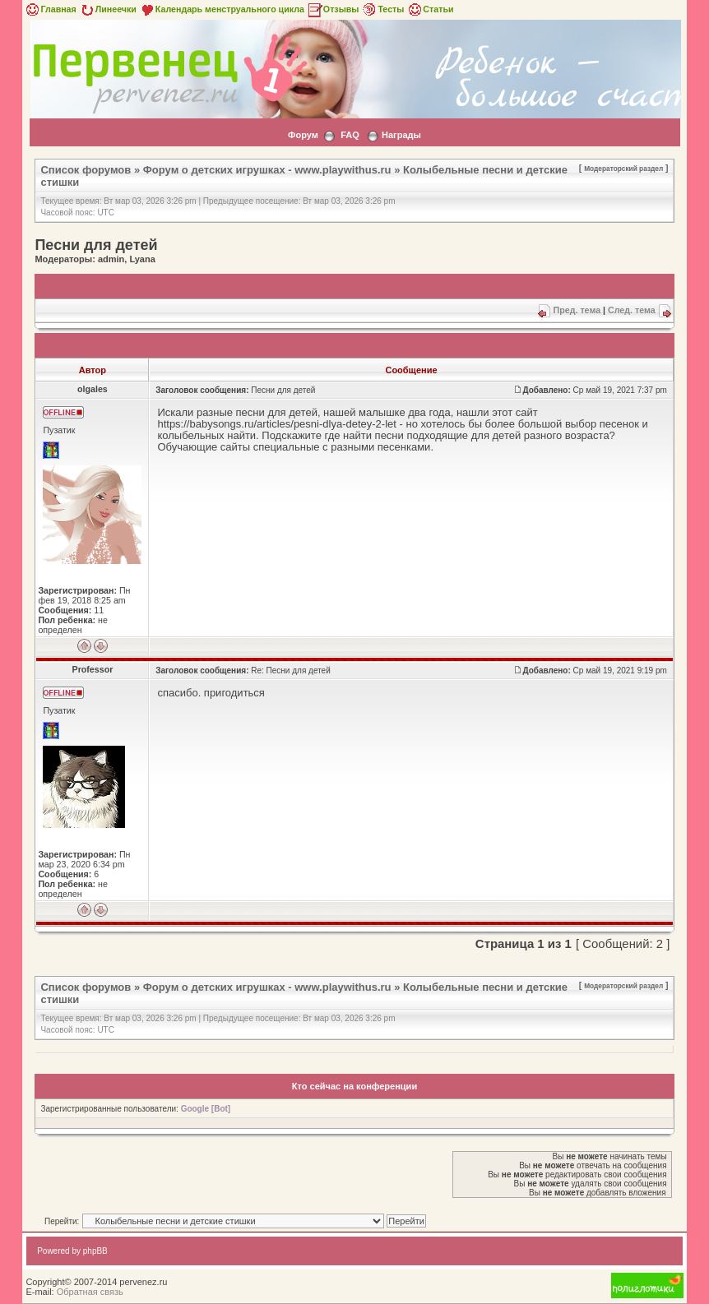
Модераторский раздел (623, 168)
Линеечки (108, 9)
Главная (50, 9)
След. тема (632, 310)
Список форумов (85, 170)
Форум (303, 135)
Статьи (429, 9)
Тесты (382, 9)
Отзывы (333, 9)
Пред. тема (577, 310)
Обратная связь (90, 1292)
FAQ (350, 135)
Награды (401, 135)
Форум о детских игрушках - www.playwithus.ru (267, 170)
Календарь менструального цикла (221, 9)
